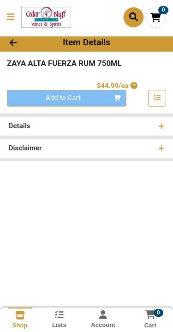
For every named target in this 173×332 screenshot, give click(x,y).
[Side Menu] (10, 17)
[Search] (133, 17)
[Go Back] (27, 42)
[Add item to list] (157, 98)
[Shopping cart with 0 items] (155, 17)
